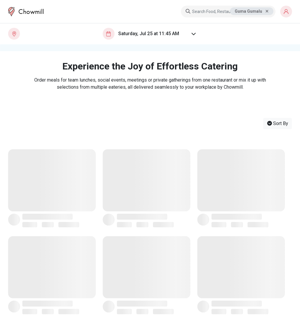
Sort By (277, 123)
